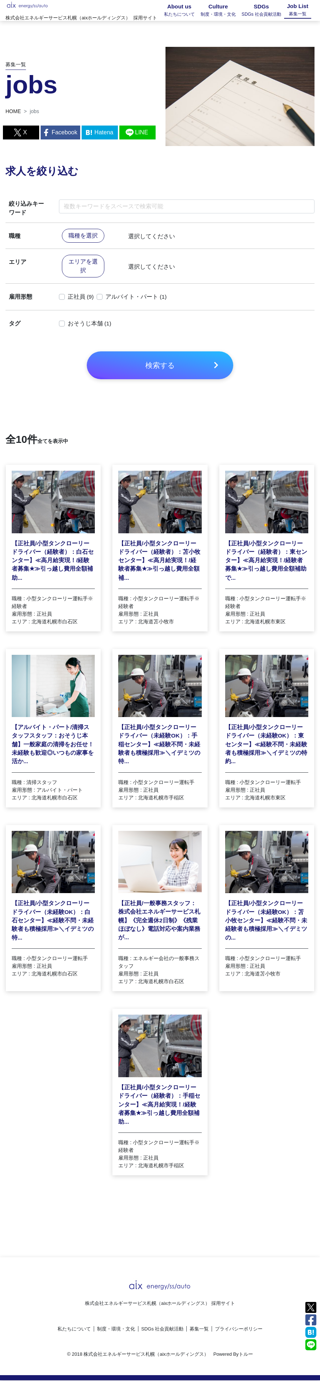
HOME (13, 111)
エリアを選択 (83, 266)
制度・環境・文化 (116, 1329)
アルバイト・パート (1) (136, 297)
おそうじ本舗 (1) (90, 324)
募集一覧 (199, 1329)
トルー (246, 1355)
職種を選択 (83, 236)
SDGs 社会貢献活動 (162, 1329)
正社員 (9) (81, 297)
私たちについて (74, 1329)
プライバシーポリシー (239, 1329)
